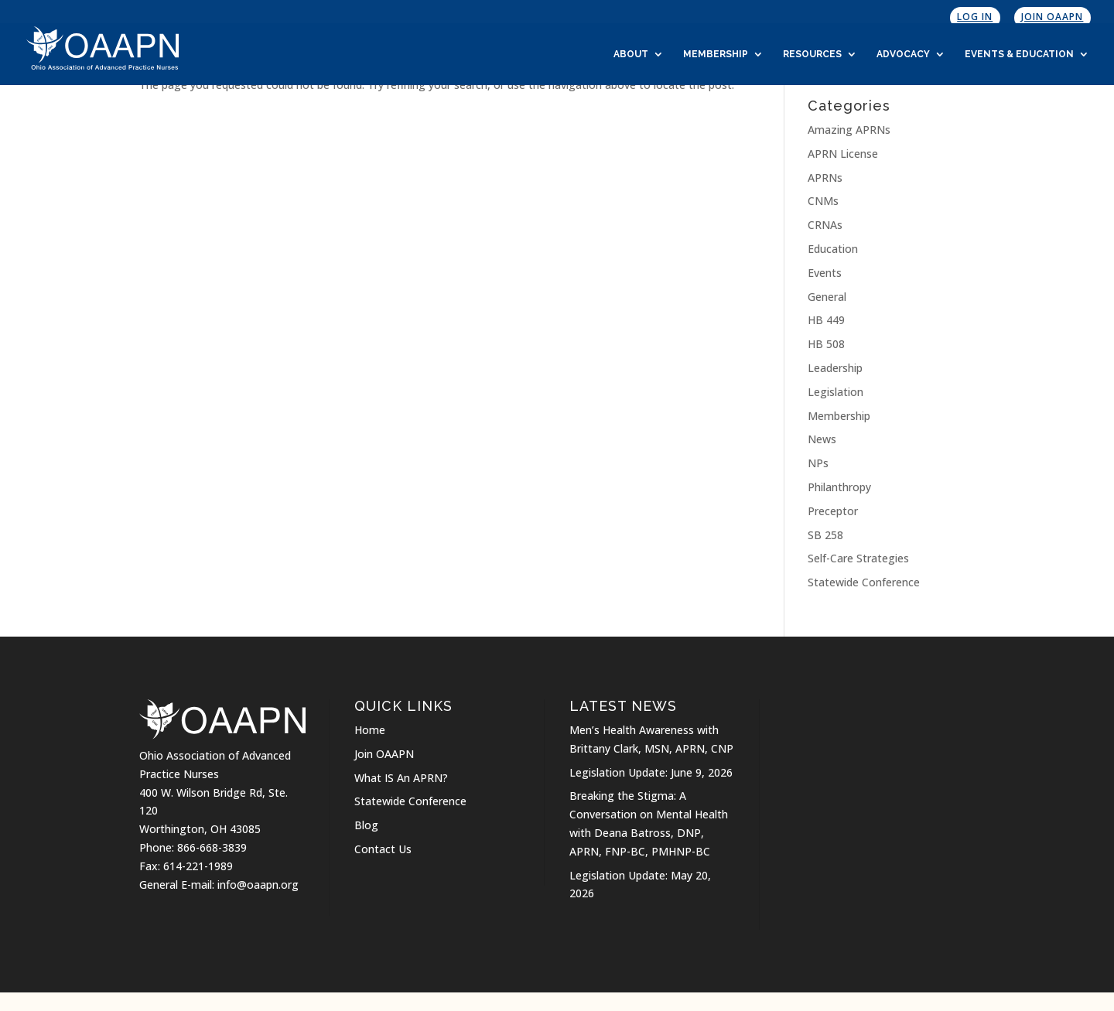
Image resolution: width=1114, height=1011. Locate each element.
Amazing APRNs (849, 129)
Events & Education (1019, 54)
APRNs (825, 177)
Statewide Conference (864, 582)
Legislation (835, 391)
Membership (715, 54)
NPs (818, 463)
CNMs (823, 200)
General (827, 296)
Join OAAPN (1052, 16)
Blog (366, 825)
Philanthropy (839, 487)
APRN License (843, 153)
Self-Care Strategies (858, 558)
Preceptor (833, 511)
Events (825, 272)
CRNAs (825, 224)
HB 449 (826, 320)
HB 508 (826, 343)
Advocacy (903, 54)
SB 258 (825, 535)
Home (369, 729)
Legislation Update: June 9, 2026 (651, 772)
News (822, 439)
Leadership (835, 367)
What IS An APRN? (401, 777)
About (630, 54)
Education (833, 248)
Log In (975, 16)
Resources (812, 54)
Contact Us (383, 849)
